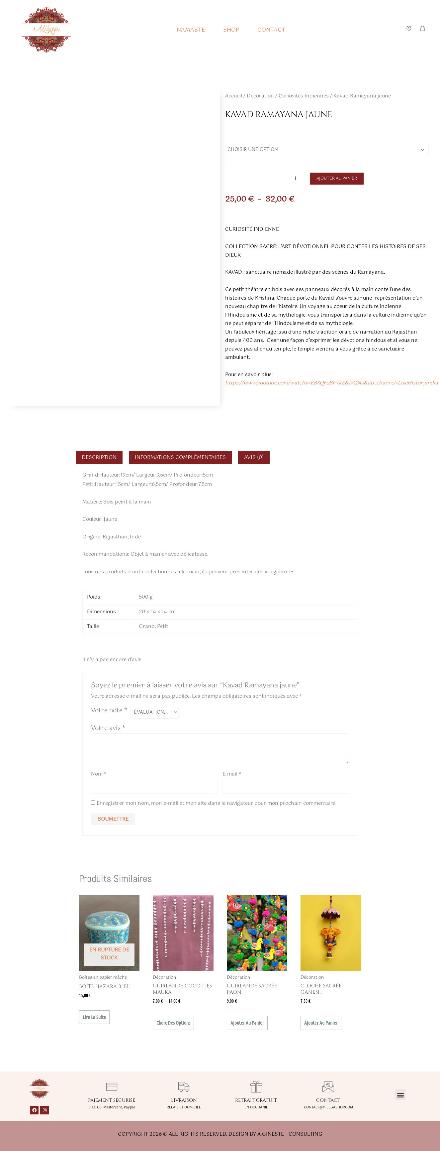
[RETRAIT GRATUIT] (256, 1086)
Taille (233, 136)
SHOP (231, 30)
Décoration (260, 96)
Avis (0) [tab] (254, 459)
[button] (400, 1094)
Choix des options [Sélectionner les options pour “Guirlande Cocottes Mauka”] (173, 1027)
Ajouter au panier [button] (247, 1027)
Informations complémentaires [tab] (180, 459)
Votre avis (108, 731)
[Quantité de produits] (298, 180)
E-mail (231, 777)
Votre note (109, 712)
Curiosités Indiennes (304, 96)
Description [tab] (99, 459)
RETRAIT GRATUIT (256, 1100)
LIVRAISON (184, 1100)
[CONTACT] (328, 1086)
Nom (98, 777)
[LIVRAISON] (184, 1086)
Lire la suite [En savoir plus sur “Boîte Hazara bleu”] (94, 1021)
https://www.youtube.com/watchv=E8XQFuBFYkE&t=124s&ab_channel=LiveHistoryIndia (331, 384)
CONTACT (271, 30)
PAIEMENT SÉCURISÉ (111, 1100)
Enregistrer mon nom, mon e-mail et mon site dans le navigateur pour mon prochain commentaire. (216, 807)
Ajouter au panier (337, 180)
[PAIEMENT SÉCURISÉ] (112, 1086)
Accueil (233, 96)
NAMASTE (191, 30)
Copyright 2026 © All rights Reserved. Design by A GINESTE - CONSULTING (220, 1134)
